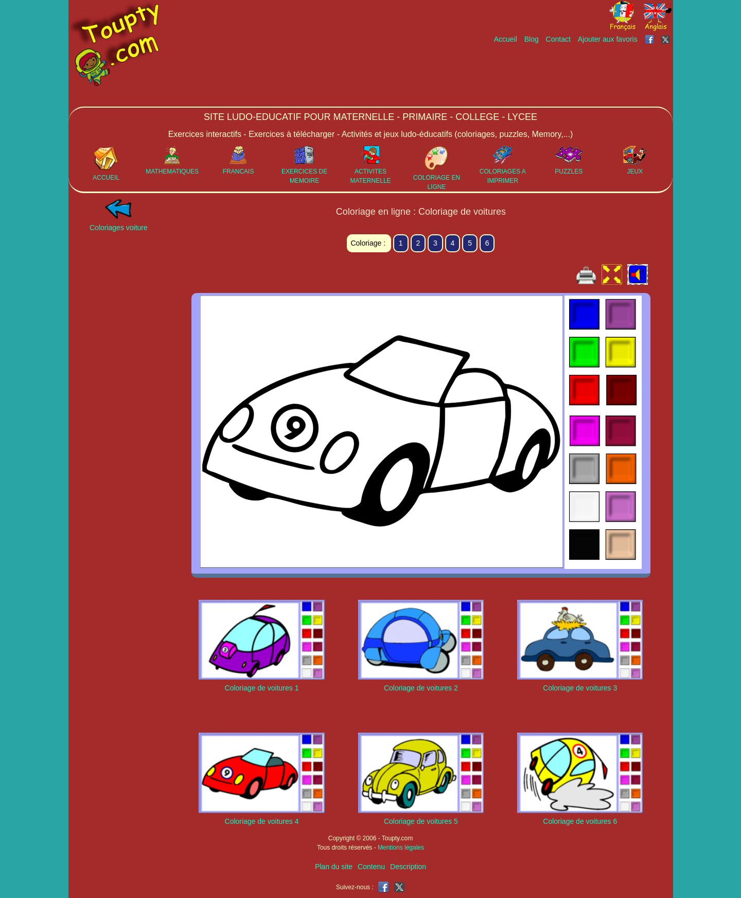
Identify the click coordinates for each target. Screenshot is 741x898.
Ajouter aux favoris (608, 39)
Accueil (505, 39)
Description (408, 866)
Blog (531, 39)
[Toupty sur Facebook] (650, 39)
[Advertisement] (485, 76)
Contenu (371, 866)
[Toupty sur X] (667, 39)
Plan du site (333, 866)
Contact (558, 39)
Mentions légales (401, 847)
